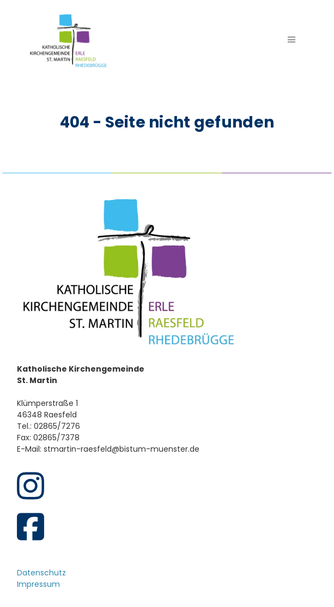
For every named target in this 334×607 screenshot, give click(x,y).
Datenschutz (41, 572)
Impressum (38, 584)
